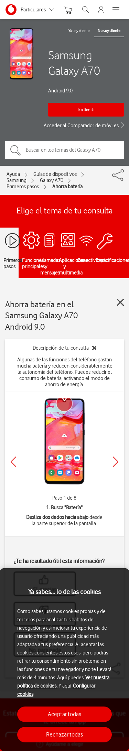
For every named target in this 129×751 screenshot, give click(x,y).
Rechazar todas (64, 734)
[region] (64, 659)
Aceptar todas (64, 714)
